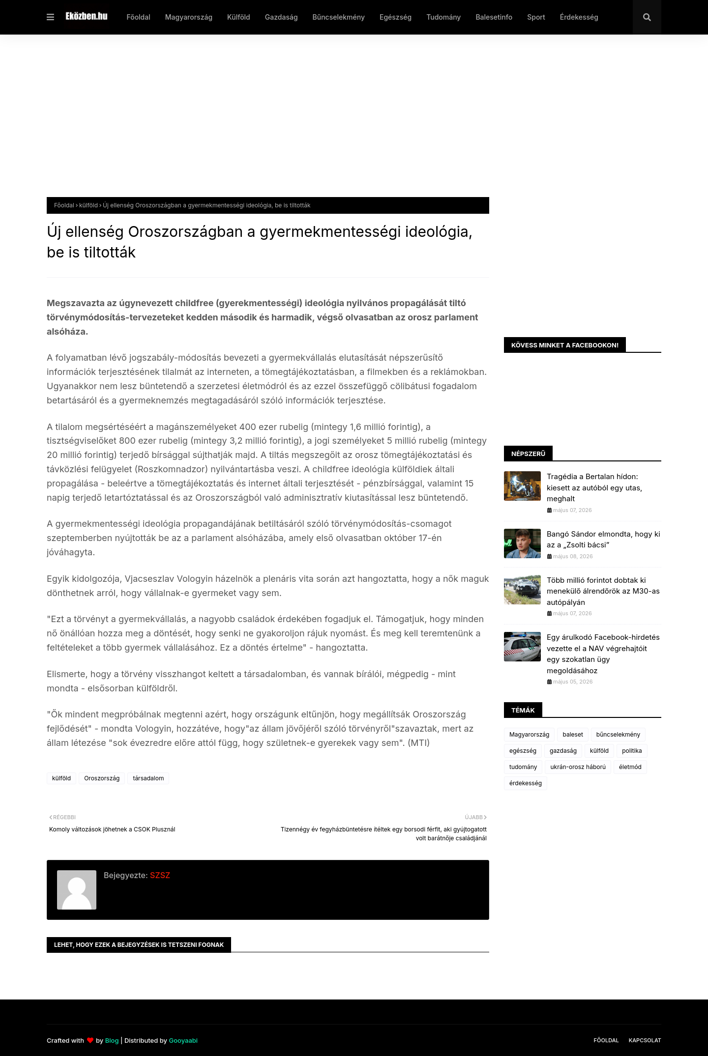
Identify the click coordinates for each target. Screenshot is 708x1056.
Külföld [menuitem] (238, 17)
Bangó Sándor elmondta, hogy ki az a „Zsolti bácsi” (603, 539)
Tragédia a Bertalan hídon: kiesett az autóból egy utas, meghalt (594, 487)
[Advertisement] (342, 123)
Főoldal (64, 205)
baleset (572, 734)
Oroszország (101, 778)
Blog (112, 1040)
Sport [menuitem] (536, 17)
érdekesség (525, 783)
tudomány (523, 767)
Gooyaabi (183, 1040)
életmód (630, 767)
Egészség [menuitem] (396, 17)
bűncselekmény (618, 734)
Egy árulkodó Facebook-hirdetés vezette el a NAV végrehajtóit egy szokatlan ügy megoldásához (603, 653)
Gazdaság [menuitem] (281, 17)
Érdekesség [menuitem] (579, 17)
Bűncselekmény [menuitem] (339, 17)
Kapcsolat (645, 1040)
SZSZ (159, 875)
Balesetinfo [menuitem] (493, 17)
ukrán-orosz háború (578, 767)
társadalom (148, 778)
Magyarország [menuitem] (188, 17)
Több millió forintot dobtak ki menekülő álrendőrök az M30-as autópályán (603, 591)
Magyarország (529, 734)
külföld (88, 205)
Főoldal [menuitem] (138, 17)
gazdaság (563, 750)
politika (632, 750)
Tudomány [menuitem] (443, 17)
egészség (522, 750)
